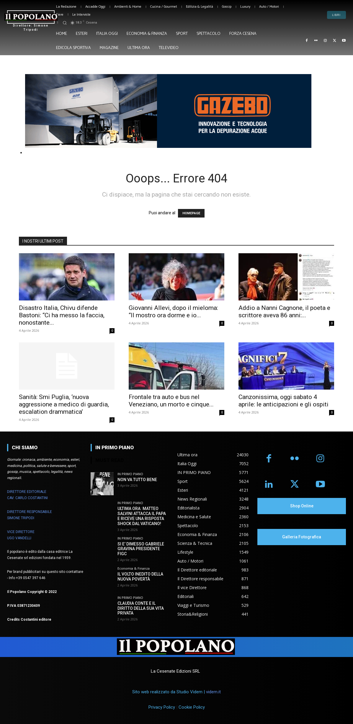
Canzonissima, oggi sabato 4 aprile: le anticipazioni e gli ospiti (283, 400)
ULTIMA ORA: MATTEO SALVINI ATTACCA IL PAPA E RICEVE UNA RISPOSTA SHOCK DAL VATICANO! (141, 516)
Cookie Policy (192, 707)
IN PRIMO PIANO (130, 473)
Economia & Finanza (133, 568)
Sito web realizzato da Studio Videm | (176, 691)
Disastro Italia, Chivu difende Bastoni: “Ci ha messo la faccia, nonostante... (61, 315)
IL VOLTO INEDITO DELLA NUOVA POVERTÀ (140, 576)
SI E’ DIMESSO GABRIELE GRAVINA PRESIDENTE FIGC (140, 549)
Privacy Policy (161, 707)
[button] (65, 23)
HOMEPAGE (191, 213)
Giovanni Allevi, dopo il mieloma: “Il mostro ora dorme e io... (173, 311)
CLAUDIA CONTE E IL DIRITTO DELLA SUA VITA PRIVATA (140, 608)
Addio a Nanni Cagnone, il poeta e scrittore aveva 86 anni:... (284, 311)
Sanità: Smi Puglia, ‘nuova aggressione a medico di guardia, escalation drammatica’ (64, 404)
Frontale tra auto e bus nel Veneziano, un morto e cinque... (171, 400)
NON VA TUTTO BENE (137, 479)
